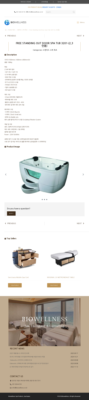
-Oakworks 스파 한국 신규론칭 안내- (21, 360)
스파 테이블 (44, 2)
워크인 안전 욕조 (62, 2)
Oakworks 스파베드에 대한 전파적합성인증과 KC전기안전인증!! (29, 363)
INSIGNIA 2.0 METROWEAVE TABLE (60, 277)
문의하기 (11, 213)
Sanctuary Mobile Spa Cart (18, 277)
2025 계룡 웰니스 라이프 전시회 (19, 353)
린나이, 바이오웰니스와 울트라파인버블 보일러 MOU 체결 (27, 356)
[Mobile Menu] (81, 22)
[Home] (5, 30)
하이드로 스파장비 (26, 2)
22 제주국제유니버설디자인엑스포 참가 (21, 367)
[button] (42, 199)
